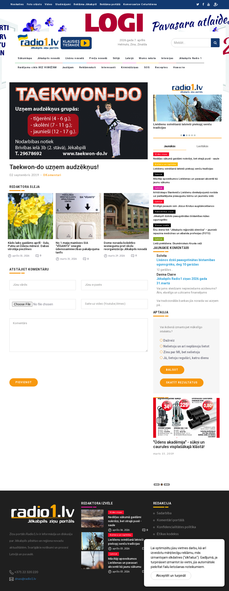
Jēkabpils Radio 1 (190, 58)
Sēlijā (116, 58)
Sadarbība (164, 513)
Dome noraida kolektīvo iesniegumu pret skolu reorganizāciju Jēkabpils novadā (125, 245)
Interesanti (108, 67)
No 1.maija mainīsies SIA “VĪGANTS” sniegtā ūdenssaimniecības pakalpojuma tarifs (77, 246)
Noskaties (17, 4)
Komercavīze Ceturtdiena (140, 4)
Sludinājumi (63, 4)
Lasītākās (202, 146)
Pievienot (23, 381)
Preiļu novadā (98, 58)
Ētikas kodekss (168, 534)
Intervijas (167, 58)
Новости (179, 67)
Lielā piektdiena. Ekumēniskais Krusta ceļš (177, 243)
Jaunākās (170, 146)
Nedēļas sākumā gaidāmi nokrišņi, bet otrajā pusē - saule (186, 158)
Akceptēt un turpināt (171, 576)
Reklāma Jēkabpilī (85, 4)
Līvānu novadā (74, 58)
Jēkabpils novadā (48, 58)
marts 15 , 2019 (163, 453)
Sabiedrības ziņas (164, 211)
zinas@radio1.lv (25, 578)
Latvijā (129, 58)
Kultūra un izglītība (165, 164)
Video (48, 4)
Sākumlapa (25, 58)
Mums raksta (147, 58)
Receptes (161, 67)
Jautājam (68, 67)
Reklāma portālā (110, 4)
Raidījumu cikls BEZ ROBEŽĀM (37, 67)
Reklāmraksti (87, 67)
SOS (147, 67)
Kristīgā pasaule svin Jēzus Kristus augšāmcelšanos (183, 206)
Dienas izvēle (162, 225)
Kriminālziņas (130, 67)
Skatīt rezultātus (181, 382)
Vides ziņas (161, 154)
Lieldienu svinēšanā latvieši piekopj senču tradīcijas (183, 168)
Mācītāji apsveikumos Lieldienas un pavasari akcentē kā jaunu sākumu (124, 562)
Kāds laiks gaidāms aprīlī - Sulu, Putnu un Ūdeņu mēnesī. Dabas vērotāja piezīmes (28, 245)
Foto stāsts (34, 4)
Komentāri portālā (170, 520)
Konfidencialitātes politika (176, 527)
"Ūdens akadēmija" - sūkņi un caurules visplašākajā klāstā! (179, 444)
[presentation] (43, 364)
